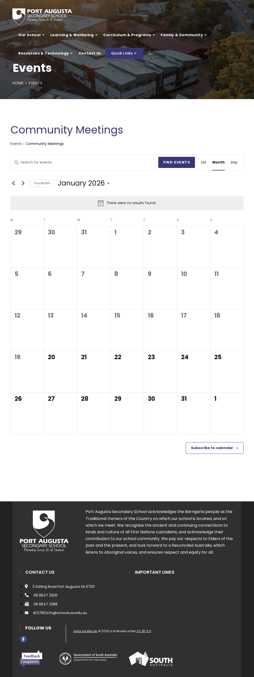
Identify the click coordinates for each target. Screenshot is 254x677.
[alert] (127, 203)
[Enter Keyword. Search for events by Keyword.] (84, 162)
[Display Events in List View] (203, 162)
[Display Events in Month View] (218, 162)
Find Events (176, 162)
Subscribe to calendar (212, 447)
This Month (42, 183)
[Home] (18, 83)
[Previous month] (13, 183)
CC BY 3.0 (143, 631)
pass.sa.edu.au (85, 631)
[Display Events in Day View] (234, 162)
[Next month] (23, 183)
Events (35, 83)
